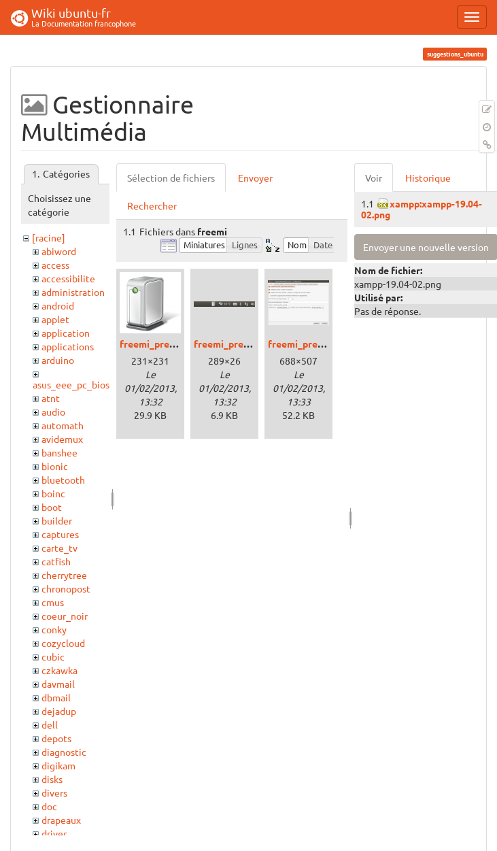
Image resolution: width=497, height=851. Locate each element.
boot (51, 507)
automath (62, 425)
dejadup (58, 711)
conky (54, 629)
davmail (58, 684)
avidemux (62, 439)
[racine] (48, 237)
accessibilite (68, 278)
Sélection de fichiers (171, 177)
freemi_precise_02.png (318, 343)
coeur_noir (64, 616)
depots (56, 738)
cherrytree (64, 575)
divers (54, 792)
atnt (50, 398)
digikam (58, 765)
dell (49, 724)
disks (52, 779)
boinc (53, 493)
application (65, 333)
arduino (57, 360)
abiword (58, 251)
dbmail (56, 697)
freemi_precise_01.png (244, 343)
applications (67, 346)
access (55, 264)
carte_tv (59, 547)
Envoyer (255, 177)
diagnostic (63, 752)
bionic (54, 466)
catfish (56, 561)
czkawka (59, 670)
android (57, 305)
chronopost (65, 588)
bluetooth (63, 479)
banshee (59, 452)
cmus (52, 602)
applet (55, 319)
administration (73, 292)
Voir (373, 177)
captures (60, 534)
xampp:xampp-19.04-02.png (421, 208)
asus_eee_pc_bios (71, 384)
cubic (53, 656)
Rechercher (152, 205)
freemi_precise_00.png (170, 343)
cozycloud (63, 643)
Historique (428, 177)
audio (53, 411)
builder (56, 520)
